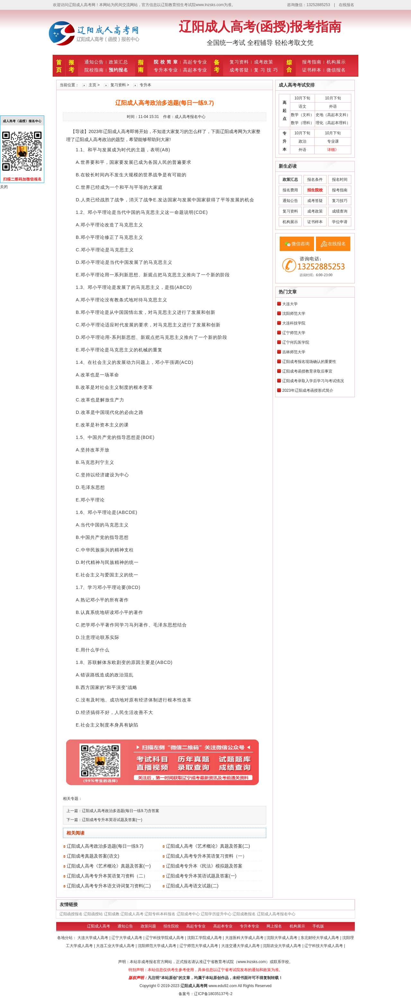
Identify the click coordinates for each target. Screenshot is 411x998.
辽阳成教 (111, 914)
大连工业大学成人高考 (116, 945)
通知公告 (94, 61)
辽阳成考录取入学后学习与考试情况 (313, 381)
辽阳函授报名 (71, 914)
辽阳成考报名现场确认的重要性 (309, 361)
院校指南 (94, 69)
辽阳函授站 (93, 914)
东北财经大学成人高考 (320, 937)
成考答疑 (239, 69)
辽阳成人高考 (132, 914)
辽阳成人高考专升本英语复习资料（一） (206, 856)
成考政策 (263, 61)
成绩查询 (339, 211)
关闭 (4, 187)
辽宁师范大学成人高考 (199, 945)
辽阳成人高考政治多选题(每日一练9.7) (105, 846)
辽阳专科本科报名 (159, 914)
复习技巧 (339, 200)
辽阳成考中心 (188, 914)
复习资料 (239, 61)
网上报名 (274, 926)
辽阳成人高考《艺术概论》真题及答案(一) (109, 865)
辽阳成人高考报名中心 (276, 914)
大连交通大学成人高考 (241, 945)
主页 (92, 85)
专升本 (145, 85)
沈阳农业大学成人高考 (282, 945)
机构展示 (336, 61)
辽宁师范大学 (293, 333)
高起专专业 (195, 61)
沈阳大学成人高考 (282, 937)
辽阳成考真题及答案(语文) (93, 856)
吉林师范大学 (293, 352)
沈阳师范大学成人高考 (157, 945)
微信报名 (336, 69)
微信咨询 (301, 243)
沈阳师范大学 (293, 313)
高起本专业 (195, 69)
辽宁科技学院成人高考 (165, 937)
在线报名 (346, 5)
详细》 (333, 149)
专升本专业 (166, 69)
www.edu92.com (222, 986)
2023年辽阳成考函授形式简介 (307, 390)
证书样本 (311, 69)
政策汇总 (118, 61)
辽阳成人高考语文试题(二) (192, 885)
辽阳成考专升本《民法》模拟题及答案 (204, 865)
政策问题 (148, 926)
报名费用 (290, 190)
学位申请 (339, 222)
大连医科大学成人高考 (245, 937)
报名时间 (339, 179)
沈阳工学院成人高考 (205, 937)
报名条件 (315, 179)
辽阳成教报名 (244, 914)
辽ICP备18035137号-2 (213, 994)
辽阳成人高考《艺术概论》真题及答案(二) (208, 846)
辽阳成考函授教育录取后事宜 (307, 371)
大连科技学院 (293, 323)
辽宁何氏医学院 (295, 342)
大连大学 (290, 304)
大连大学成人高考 (93, 937)
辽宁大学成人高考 (127, 937)
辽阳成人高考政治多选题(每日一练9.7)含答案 (120, 811)
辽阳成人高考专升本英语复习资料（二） (107, 875)
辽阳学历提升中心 (216, 914)
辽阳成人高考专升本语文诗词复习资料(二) (109, 885)
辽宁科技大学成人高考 (324, 945)
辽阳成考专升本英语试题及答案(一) (112, 820)
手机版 (318, 926)
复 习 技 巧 (266, 69)
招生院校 (171, 926)
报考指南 (311, 61)
